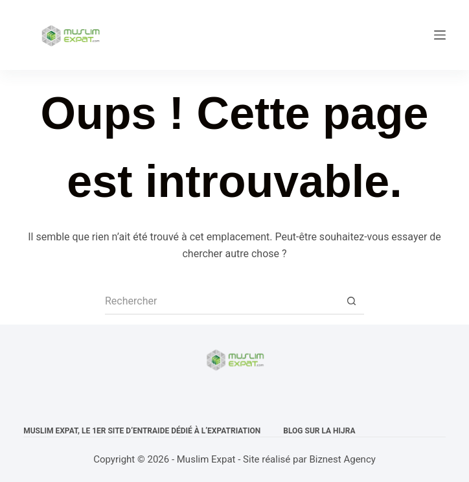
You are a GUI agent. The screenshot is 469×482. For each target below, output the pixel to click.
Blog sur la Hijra (319, 430)
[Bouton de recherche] (351, 302)
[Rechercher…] (221, 302)
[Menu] (440, 35)
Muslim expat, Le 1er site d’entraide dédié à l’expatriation (141, 430)
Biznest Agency (342, 459)
